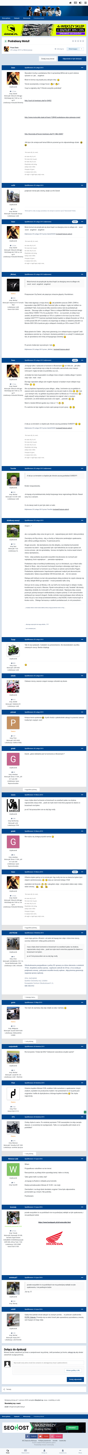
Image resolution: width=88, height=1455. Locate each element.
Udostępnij (59, 49)
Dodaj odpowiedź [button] (75, 1379)
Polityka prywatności (44, 1440)
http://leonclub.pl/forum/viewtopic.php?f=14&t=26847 (44, 134)
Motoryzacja (27, 50)
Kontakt (55, 1440)
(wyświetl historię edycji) (64, 234)
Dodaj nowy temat (47, 59)
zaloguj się (71, 1352)
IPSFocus (34, 1440)
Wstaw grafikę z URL (73, 1370)
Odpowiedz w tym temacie (72, 59)
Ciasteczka (62, 1440)
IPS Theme (25, 1440)
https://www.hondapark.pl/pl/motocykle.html (54, 1222)
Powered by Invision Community (44, 1445)
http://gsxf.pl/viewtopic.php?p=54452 (38, 101)
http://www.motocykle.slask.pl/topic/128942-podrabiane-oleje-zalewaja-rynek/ (52, 117)
